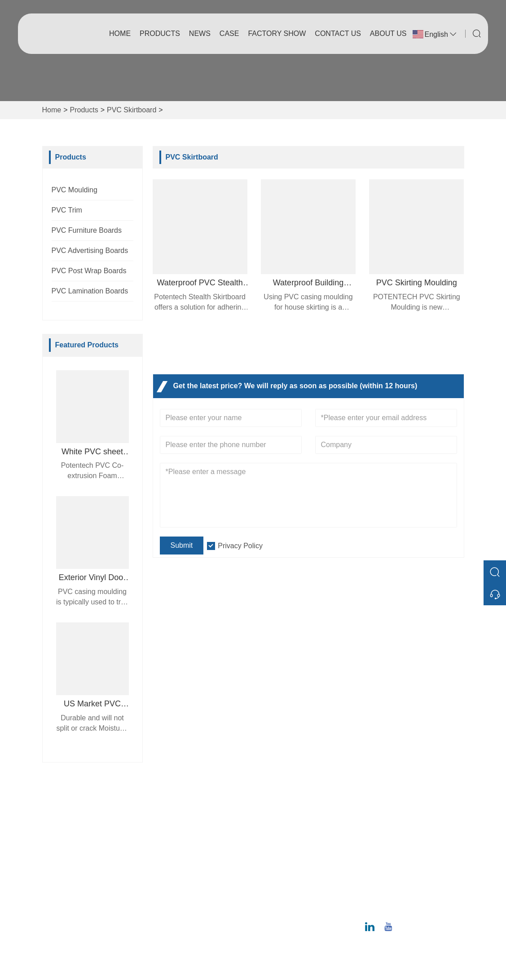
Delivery (171, 820)
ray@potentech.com (416, 879)
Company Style (284, 834)
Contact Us (338, 33)
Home (120, 33)
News (200, 33)
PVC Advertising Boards (90, 250)
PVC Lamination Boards (90, 291)
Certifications (178, 863)
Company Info (282, 820)
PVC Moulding (74, 190)
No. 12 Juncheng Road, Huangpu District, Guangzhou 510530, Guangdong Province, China (416, 828)
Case (229, 33)
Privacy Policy (240, 546)
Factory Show (277, 33)
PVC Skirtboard (131, 110)
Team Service (180, 834)
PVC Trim (67, 210)
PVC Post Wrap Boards (89, 271)
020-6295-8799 (408, 907)
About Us (388, 33)
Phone (400, 896)
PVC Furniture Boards (87, 230)
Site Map (172, 877)
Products (160, 33)
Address (405, 797)
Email (397, 868)
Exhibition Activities (290, 877)
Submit (182, 545)
